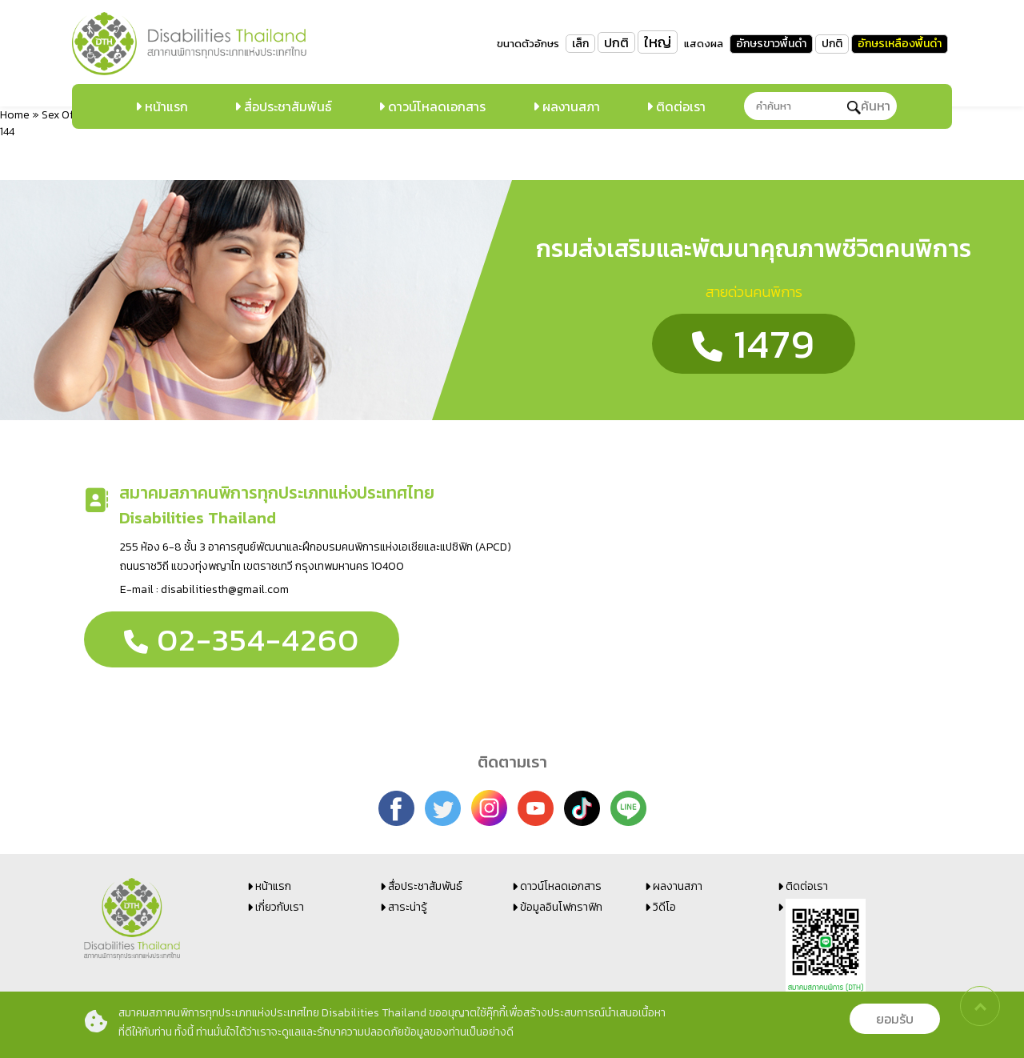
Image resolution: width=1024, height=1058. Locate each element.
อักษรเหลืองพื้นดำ (900, 43)
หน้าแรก (165, 106)
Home (15, 114)
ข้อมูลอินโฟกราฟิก (561, 907)
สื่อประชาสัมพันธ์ (286, 106)
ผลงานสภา (569, 106)
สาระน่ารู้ (407, 907)
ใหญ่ (657, 42)
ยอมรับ (895, 1018)
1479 (753, 344)
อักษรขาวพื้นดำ (771, 43)
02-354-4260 (241, 639)
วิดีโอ (664, 907)
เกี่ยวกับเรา (279, 907)
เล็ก (580, 43)
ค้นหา (868, 105)
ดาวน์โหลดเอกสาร (435, 106)
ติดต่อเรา (679, 106)
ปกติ (616, 42)
